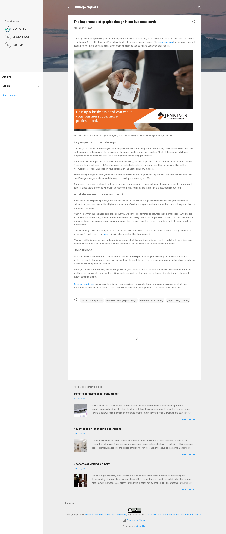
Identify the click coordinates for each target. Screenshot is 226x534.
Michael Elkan (141, 526)
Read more (188, 419)
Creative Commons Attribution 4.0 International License (174, 514)
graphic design (165, 42)
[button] (193, 22)
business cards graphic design (121, 300)
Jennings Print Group (84, 284)
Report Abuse (9, 95)
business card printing (92, 300)
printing (106, 234)
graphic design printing (178, 300)
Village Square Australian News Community (105, 514)
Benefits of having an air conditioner (96, 393)
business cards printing (151, 300)
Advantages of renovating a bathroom (97, 428)
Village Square (86, 7)
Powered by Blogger (134, 520)
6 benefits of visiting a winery (92, 463)
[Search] (199, 8)
